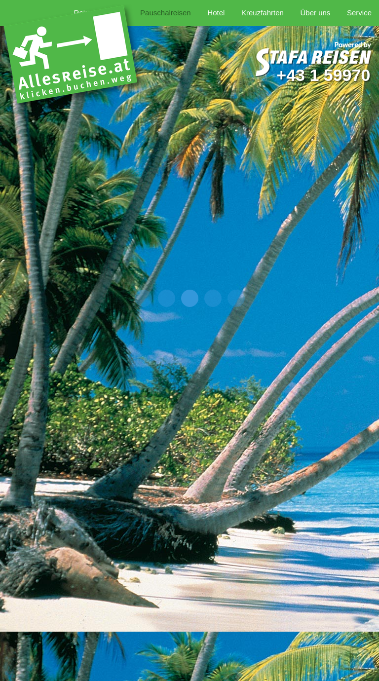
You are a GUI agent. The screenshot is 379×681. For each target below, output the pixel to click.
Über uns (315, 12)
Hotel (216, 12)
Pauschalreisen (165, 12)
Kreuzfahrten (262, 12)
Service (359, 12)
